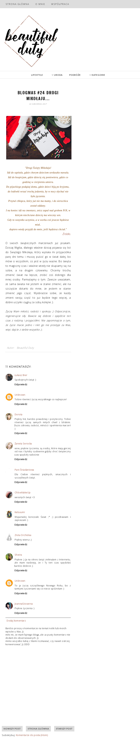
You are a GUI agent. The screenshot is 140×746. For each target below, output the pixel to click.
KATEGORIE (97, 75)
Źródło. (66, 234)
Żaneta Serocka (23, 443)
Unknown (20, 394)
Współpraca (60, 4)
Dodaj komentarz (16, 620)
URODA (57, 75)
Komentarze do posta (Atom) (32, 735)
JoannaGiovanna (24, 603)
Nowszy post (12, 728)
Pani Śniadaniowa (24, 469)
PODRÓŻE (75, 75)
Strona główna (17, 4)
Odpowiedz (20, 384)
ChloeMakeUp (22, 492)
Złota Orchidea (23, 535)
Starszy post (64, 728)
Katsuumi (20, 512)
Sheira (18, 554)
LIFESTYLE (37, 75)
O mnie (40, 4)
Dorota (18, 414)
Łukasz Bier (21, 375)
